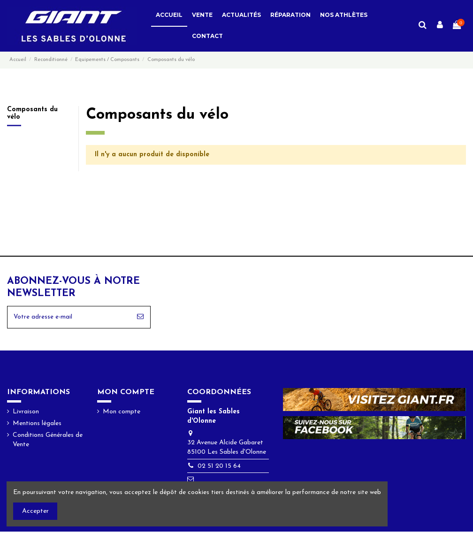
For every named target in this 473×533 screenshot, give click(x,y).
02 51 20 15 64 (219, 467)
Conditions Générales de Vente (48, 442)
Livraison (26, 413)
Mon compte (121, 413)
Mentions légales (37, 424)
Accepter (35, 511)
